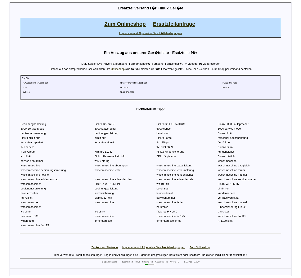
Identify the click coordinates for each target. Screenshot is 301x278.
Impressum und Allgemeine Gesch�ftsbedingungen (153, 247)
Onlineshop (118, 69)
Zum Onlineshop (200, 247)
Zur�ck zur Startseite (104, 247)
